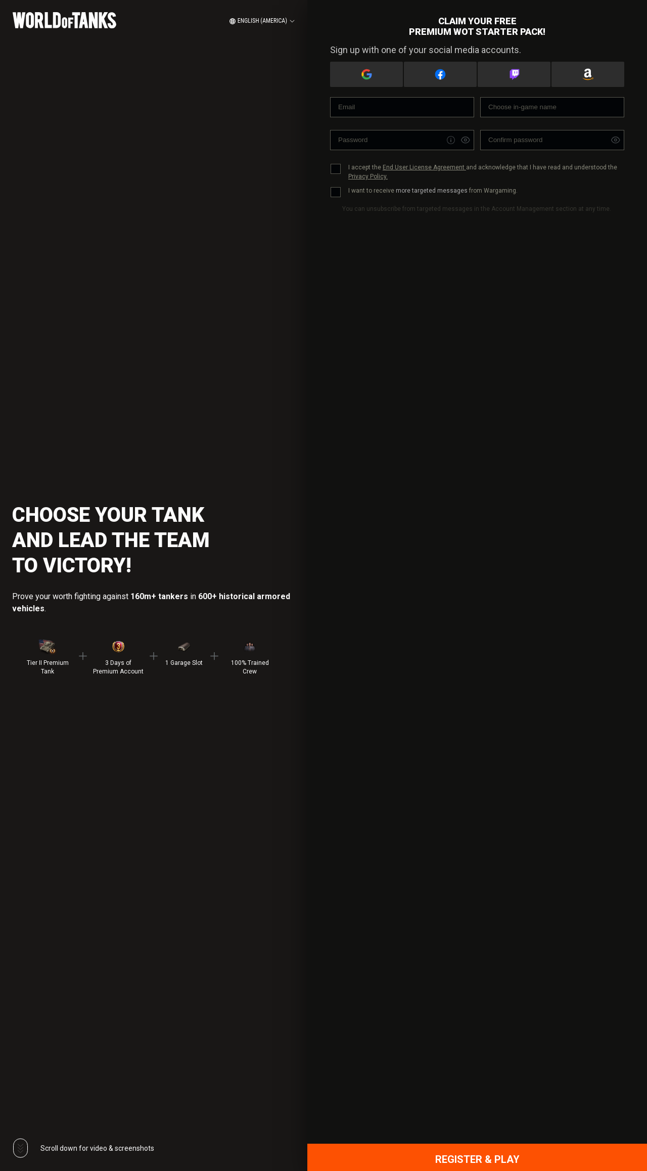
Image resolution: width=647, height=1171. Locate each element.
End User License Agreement (424, 167)
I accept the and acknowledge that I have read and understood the (482, 172)
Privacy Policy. (368, 176)
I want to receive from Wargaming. (433, 190)
